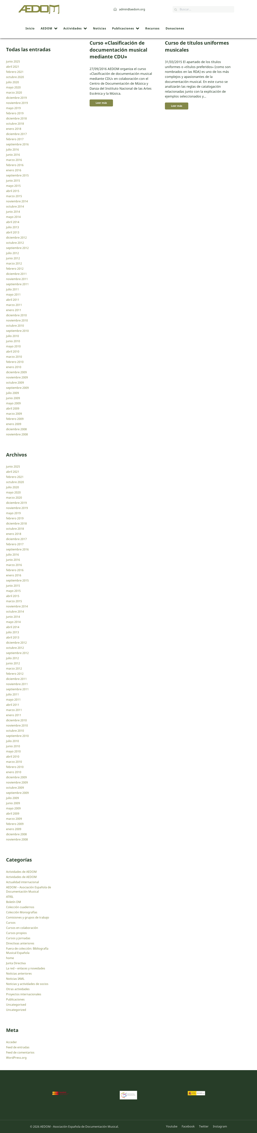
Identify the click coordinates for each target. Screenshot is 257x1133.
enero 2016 (13, 170)
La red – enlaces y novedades (25, 968)
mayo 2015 (13, 186)
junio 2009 (13, 398)
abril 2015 (12, 191)
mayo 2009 (13, 403)
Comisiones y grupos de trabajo (27, 917)
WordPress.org (16, 1058)
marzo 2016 (14, 160)
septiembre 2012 (17, 248)
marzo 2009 (14, 414)
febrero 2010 (15, 362)
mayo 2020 (13, 87)
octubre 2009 (15, 383)
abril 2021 (12, 67)
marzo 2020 (14, 92)
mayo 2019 (13, 108)
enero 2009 (13, 424)
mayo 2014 (13, 217)
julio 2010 (12, 336)
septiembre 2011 (17, 284)
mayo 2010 (13, 346)
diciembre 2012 (16, 237)
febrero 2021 (15, 72)
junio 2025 (13, 61)
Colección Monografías (21, 912)
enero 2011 (13, 310)
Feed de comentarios (20, 1052)
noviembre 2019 (17, 103)
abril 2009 (12, 408)
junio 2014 (13, 212)
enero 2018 (13, 129)
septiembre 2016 (17, 144)
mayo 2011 (13, 294)
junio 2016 (13, 155)
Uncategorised (16, 1005)
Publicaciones (15, 999)
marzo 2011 (14, 305)
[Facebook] (188, 1126)
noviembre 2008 (17, 434)
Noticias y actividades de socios (27, 984)
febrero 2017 (15, 139)
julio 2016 (12, 149)
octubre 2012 (15, 243)
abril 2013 (12, 232)
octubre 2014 (15, 206)
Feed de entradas (17, 1047)
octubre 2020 (15, 77)
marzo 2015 (14, 196)
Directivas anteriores (20, 943)
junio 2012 (13, 258)
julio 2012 (12, 253)
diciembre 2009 (16, 372)
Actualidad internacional (22, 882)
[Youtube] (173, 1126)
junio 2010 (13, 341)
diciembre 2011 (16, 274)
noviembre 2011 (17, 279)
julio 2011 (12, 289)
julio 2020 (12, 82)
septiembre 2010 (17, 331)
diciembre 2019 (16, 98)
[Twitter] (204, 1126)
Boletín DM (13, 902)
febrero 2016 (15, 165)
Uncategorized (16, 1010)
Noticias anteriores (19, 973)
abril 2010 (12, 351)
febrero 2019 (15, 113)
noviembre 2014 (17, 201)
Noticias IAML (15, 979)
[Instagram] (219, 1126)
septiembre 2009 (17, 388)
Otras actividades (18, 989)
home (10, 958)
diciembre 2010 (16, 315)
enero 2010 (13, 367)
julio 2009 (12, 393)
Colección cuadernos (20, 907)
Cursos (11, 923)
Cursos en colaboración (22, 928)
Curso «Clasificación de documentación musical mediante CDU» (118, 49)
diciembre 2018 (16, 118)
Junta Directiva (16, 963)
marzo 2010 (14, 357)
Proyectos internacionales (23, 994)
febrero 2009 (15, 419)
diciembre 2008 (16, 429)
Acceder (11, 1042)
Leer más (101, 102)
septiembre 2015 (17, 175)
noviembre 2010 (17, 320)
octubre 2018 (15, 124)
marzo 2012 (14, 263)
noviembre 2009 (17, 377)
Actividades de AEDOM (21, 872)
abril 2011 (12, 300)
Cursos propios (16, 933)
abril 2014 (12, 222)
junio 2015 (13, 181)
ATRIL (9, 897)
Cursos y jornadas (18, 938)
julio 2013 (12, 227)
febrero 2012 (15, 269)
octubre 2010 (15, 326)
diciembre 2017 (16, 134)
